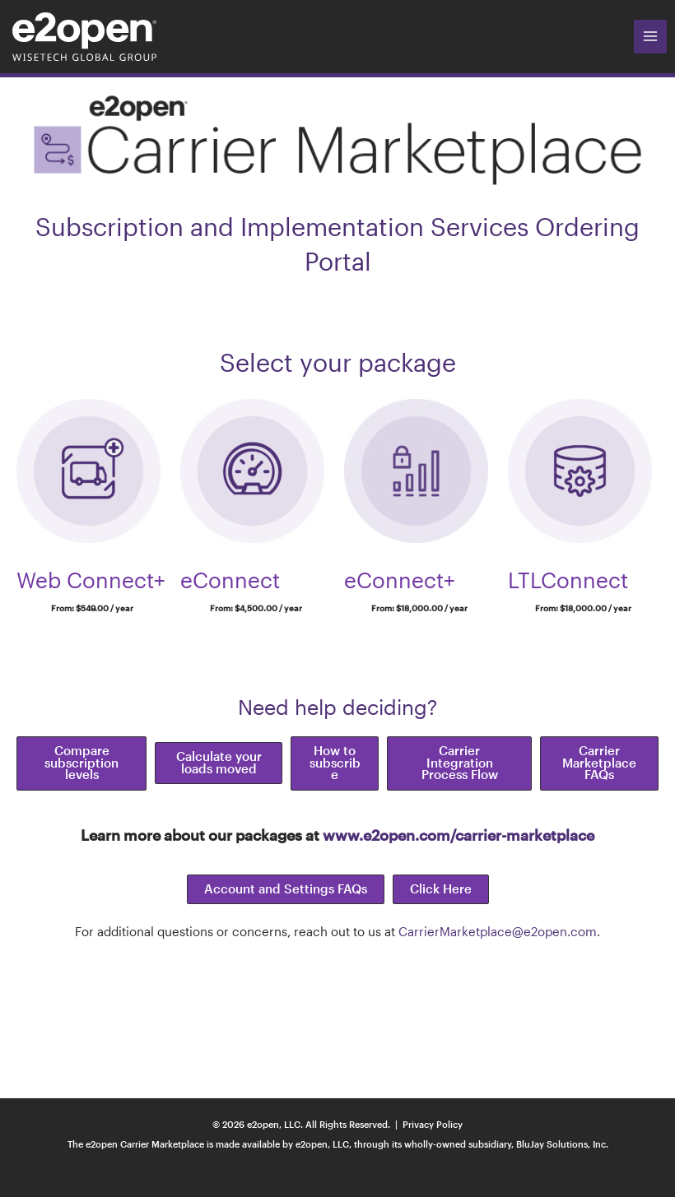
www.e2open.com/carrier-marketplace (458, 835)
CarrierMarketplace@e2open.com (497, 932)
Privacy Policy (433, 1124)
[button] (81, 763)
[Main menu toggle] (650, 36)
